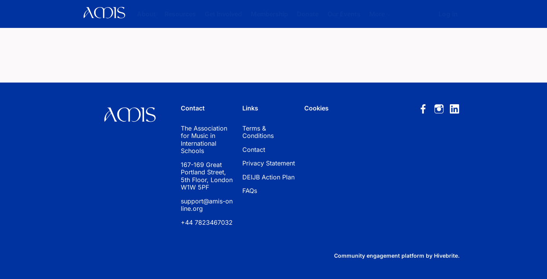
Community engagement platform (379, 255)
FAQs (249, 191)
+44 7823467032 (207, 222)
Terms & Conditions (258, 132)
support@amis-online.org (207, 205)
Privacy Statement (268, 163)
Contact (253, 149)
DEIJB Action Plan (268, 177)
